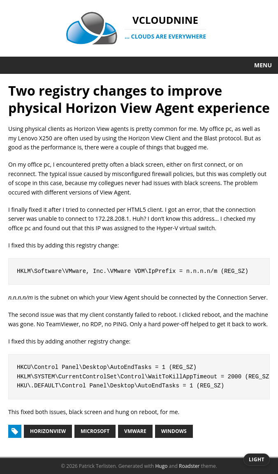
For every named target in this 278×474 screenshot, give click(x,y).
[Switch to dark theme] (256, 459)
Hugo (161, 466)
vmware (135, 431)
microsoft (95, 431)
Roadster (189, 466)
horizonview (48, 431)
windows (174, 431)
